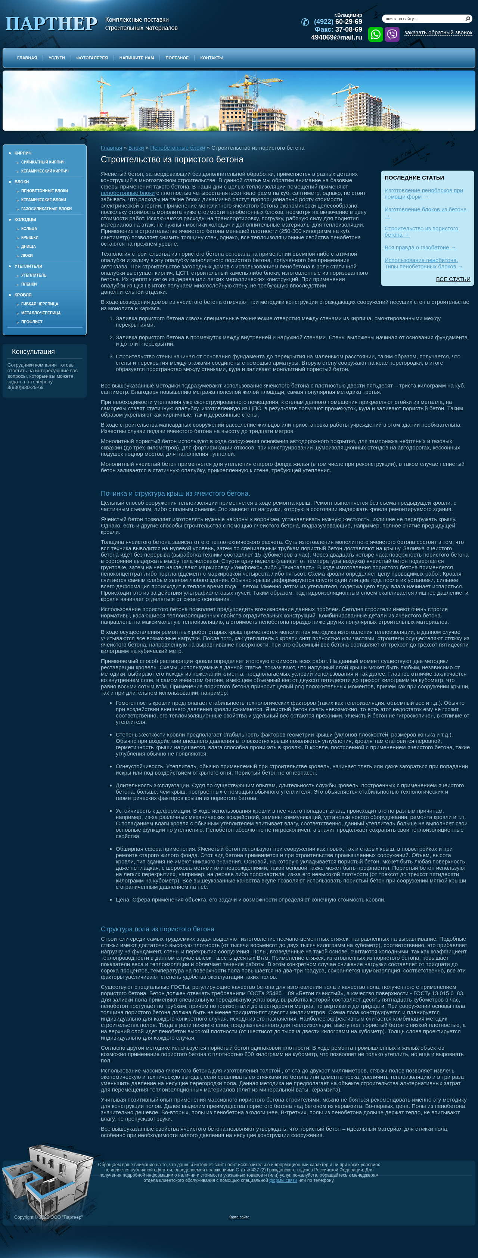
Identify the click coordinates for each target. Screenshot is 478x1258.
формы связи (283, 1180)
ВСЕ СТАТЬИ (453, 279)
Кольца (29, 229)
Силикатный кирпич (43, 162)
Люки (27, 255)
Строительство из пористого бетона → (421, 231)
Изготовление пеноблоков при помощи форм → (424, 193)
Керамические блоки (43, 200)
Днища (28, 247)
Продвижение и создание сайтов (454, 1217)
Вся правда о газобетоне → (420, 247)
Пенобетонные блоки (44, 191)
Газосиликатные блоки (46, 209)
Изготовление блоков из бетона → (426, 212)
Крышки (29, 238)
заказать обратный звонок (438, 32)
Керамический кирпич (45, 171)
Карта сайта (239, 1217)
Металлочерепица (41, 313)
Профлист (32, 322)
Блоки (136, 147)
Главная (111, 147)
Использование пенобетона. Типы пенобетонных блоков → (424, 263)
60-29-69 (338, 21)
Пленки (29, 284)
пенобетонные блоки (128, 193)
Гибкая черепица (39, 304)
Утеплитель (33, 275)
